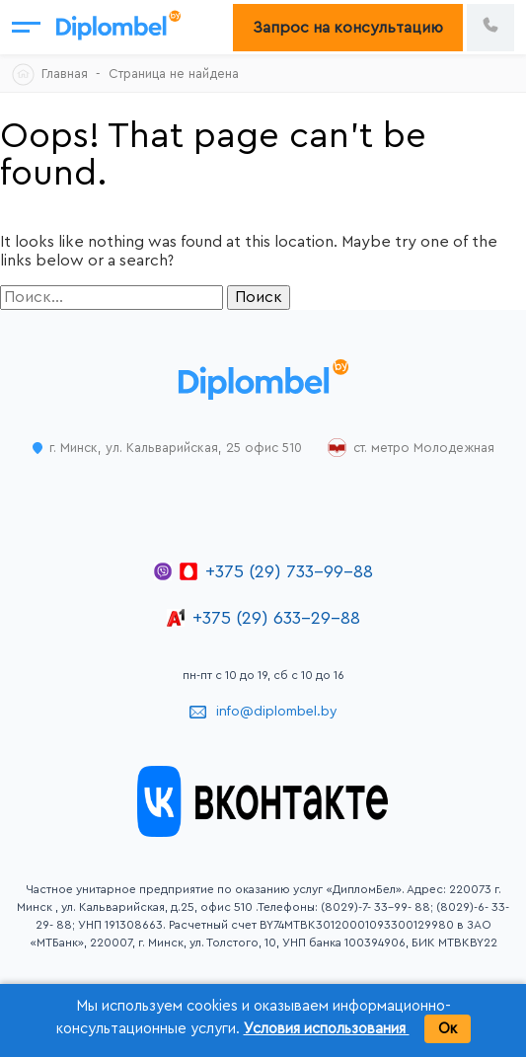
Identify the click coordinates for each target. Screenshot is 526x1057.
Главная (64, 73)
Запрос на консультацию (348, 28)
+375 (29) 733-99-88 (289, 571)
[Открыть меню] (26, 27)
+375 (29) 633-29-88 (276, 618)
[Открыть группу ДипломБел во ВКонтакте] (263, 832)
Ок (447, 1028)
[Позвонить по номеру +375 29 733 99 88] (490, 27)
